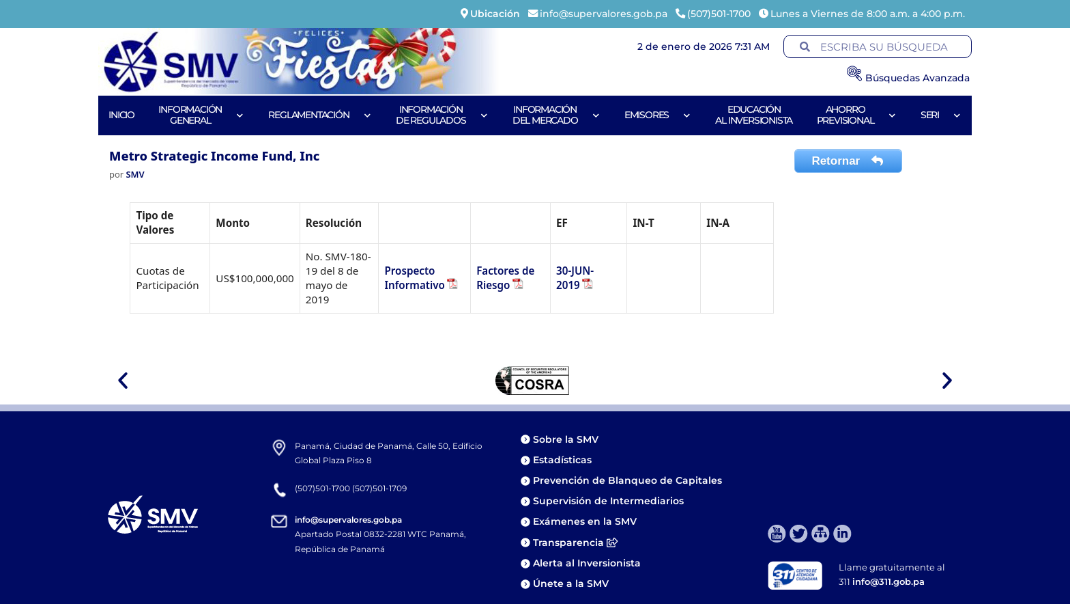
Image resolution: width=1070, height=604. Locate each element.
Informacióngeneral (201, 114)
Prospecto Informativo (414, 278)
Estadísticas (563, 460)
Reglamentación (319, 115)
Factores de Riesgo (505, 278)
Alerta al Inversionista (587, 563)
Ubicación (495, 14)
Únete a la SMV (571, 583)
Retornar (848, 160)
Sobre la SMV (565, 439)
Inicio (121, 115)
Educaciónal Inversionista (753, 114)
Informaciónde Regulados (442, 114)
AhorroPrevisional (857, 114)
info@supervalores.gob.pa (348, 519)
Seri (941, 115)
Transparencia (575, 542)
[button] (123, 381)
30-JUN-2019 (575, 278)
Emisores (657, 115)
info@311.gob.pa (888, 581)
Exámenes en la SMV (585, 521)
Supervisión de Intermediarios (608, 501)
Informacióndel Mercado (556, 114)
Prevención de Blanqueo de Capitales (627, 480)
